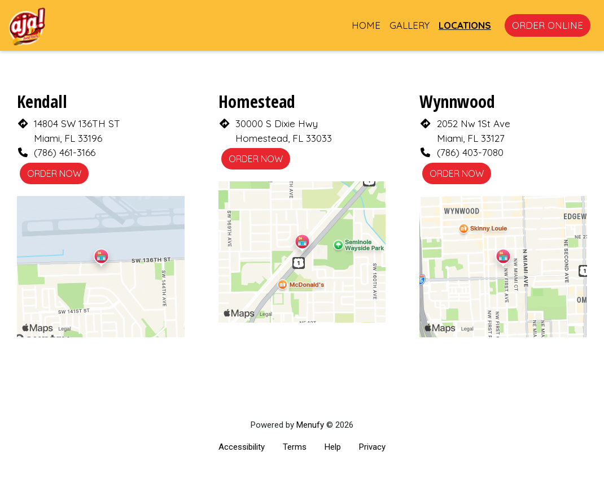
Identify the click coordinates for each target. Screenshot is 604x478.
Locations (465, 25)
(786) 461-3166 (64, 152)
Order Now (54, 173)
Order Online (547, 25)
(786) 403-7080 (470, 152)
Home (366, 25)
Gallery (409, 25)
